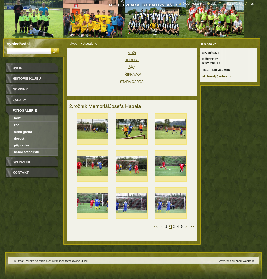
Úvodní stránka (193, 3)
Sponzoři (21, 162)
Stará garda (23, 132)
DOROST (132, 60)
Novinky (20, 89)
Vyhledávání (18, 43)
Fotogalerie (25, 111)
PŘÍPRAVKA (131, 74)
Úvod (74, 43)
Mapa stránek (232, 3)
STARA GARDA (131, 82)
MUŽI (132, 53)
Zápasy (19, 100)
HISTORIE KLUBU (27, 78)
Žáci (17, 125)
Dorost (19, 138)
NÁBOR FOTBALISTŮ (26, 152)
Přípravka (21, 145)
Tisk (213, 3)
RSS (251, 3)
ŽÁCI (132, 67)
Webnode (248, 260)
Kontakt (21, 173)
